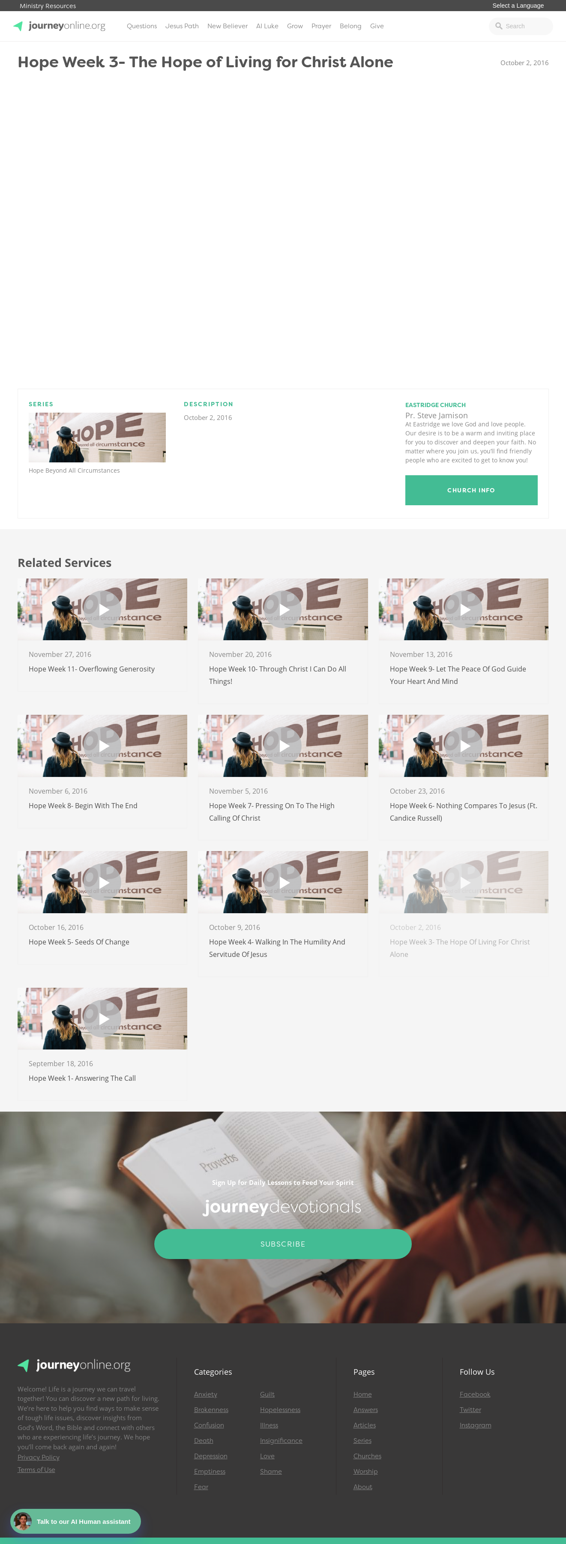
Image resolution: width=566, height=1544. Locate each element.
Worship (365, 1471)
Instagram (475, 1425)
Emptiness (209, 1471)
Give (377, 26)
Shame (271, 1471)
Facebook (475, 1394)
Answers (365, 1410)
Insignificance (281, 1440)
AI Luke (267, 26)
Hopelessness (280, 1410)
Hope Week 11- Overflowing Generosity (92, 669)
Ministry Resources (48, 6)
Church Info (471, 490)
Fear (201, 1487)
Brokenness (211, 1410)
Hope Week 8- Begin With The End (83, 805)
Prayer (321, 26)
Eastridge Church (435, 405)
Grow (295, 26)
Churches (367, 1456)
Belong (351, 26)
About (362, 1487)
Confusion (209, 1425)
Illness (269, 1425)
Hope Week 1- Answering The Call (82, 1078)
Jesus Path (182, 26)
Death (203, 1440)
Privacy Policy (39, 1457)
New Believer (227, 26)
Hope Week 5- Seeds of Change (79, 942)
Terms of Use (36, 1470)
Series (362, 1440)
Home (362, 1394)
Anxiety (205, 1394)
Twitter (470, 1410)
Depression (211, 1456)
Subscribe (283, 1244)
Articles (364, 1425)
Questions (142, 26)
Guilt (267, 1394)
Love (267, 1456)
